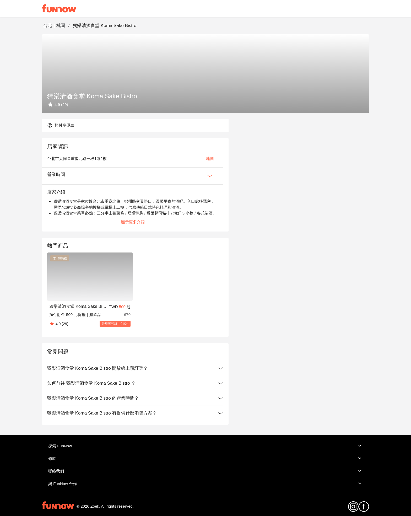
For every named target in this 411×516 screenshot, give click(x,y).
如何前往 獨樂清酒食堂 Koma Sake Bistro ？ (135, 383)
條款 (205, 458)
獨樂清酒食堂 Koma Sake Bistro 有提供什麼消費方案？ (135, 413)
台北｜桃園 (54, 25)
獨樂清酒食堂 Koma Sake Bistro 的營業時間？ (135, 398)
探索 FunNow (205, 445)
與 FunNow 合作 (205, 483)
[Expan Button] (210, 176)
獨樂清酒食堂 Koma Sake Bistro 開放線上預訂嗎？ (135, 368)
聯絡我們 (205, 471)
